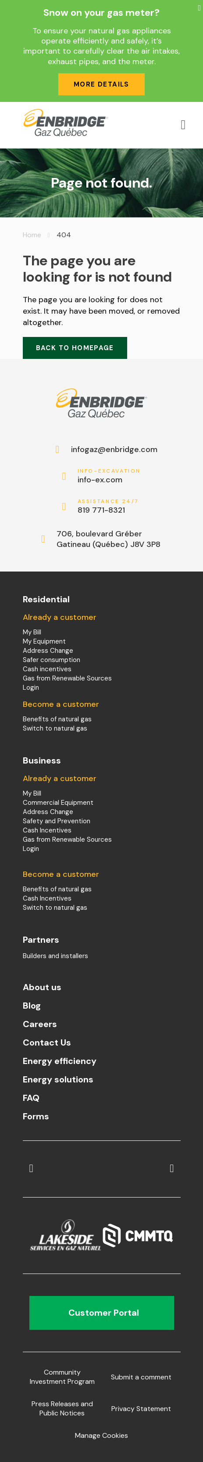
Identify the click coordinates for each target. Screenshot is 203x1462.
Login (31, 687)
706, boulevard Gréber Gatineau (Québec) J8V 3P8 (108, 539)
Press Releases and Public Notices (62, 1408)
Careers (40, 1024)
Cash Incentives (47, 830)
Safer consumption (51, 659)
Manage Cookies (101, 1435)
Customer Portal (101, 1312)
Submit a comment (141, 1377)
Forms (36, 1116)
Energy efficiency (59, 1061)
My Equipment (44, 641)
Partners (41, 939)
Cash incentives (47, 669)
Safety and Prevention (56, 821)
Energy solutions (58, 1079)
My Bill (32, 632)
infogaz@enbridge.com (109, 449)
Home (32, 234)
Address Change (48, 650)
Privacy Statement (141, 1408)
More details (101, 84)
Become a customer (61, 704)
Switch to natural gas (55, 728)
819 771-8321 (109, 506)
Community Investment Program (62, 1377)
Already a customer (59, 617)
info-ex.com (109, 476)
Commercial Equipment (58, 802)
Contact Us (47, 1042)
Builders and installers (55, 956)
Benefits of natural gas (57, 719)
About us (42, 987)
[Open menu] (183, 124)
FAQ (31, 1098)
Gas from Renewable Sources (67, 678)
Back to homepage (75, 348)
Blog (32, 1005)
